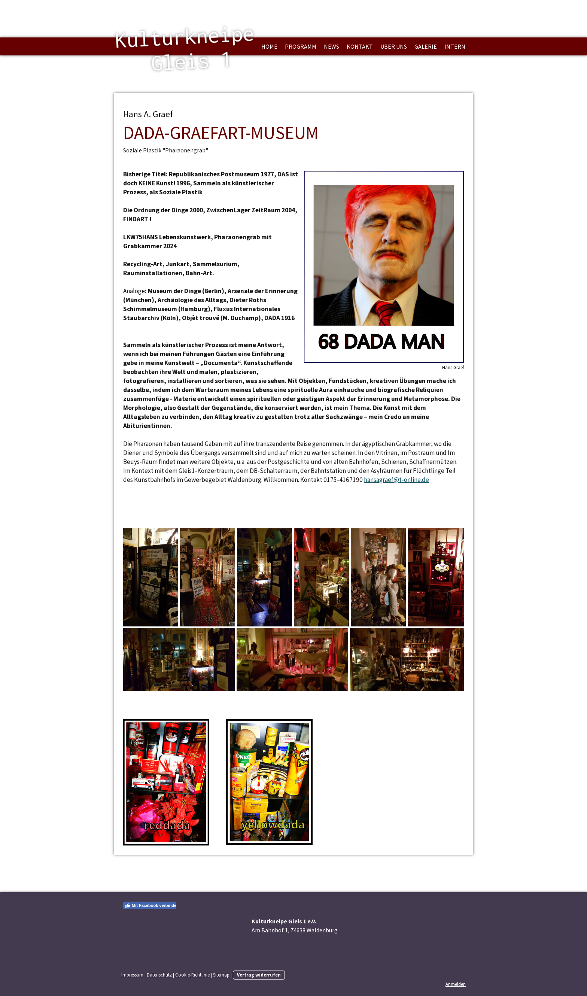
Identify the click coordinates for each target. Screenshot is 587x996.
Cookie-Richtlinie (192, 975)
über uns (393, 46)
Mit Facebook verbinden (152, 905)
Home (269, 46)
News (331, 46)
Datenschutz (159, 975)
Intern (454, 46)
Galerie (425, 46)
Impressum (132, 975)
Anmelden (455, 984)
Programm (300, 46)
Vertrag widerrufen (259, 975)
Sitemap (221, 975)
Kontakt (360, 46)
